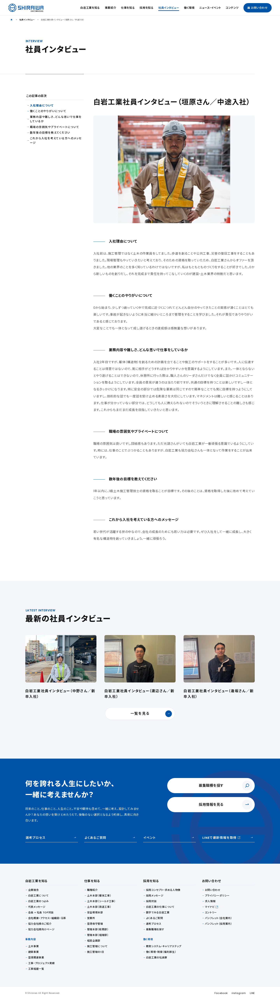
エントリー (211, 912)
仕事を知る (128, 8)
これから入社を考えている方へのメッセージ (56, 140)
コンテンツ (232, 8)
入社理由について (42, 105)
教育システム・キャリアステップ (163, 946)
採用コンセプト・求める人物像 (163, 890)
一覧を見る (151, 713)
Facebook (221, 993)
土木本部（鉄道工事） (99, 907)
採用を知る (147, 8)
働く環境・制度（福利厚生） (161, 952)
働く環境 (189, 8)
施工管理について (97, 946)
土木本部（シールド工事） (101, 901)
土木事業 (33, 946)
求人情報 (210, 901)
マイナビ (210, 907)
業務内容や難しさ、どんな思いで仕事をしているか (56, 119)
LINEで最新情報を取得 (221, 837)
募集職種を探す (211, 785)
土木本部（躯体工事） (99, 895)
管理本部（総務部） (98, 929)
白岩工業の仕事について (160, 907)
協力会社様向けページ (41, 929)
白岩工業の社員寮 (156, 957)
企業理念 (33, 890)
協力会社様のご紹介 (40, 924)
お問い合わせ (257, 8)
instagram (239, 993)
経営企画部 (93, 941)
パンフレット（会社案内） (218, 918)
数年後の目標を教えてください (50, 133)
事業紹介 (110, 8)
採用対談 (151, 901)
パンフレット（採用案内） (218, 924)
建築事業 (33, 952)
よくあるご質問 (95, 838)
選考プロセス (36, 838)
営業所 (91, 918)
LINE (252, 993)
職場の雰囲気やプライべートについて (54, 127)
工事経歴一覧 (36, 969)
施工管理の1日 (95, 952)
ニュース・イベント (210, 8)
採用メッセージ (155, 895)
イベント (150, 838)
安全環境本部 (95, 912)
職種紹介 (92, 890)
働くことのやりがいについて (48, 111)
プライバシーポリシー (217, 895)
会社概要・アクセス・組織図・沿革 (47, 918)
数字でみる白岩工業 (158, 912)
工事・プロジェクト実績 (41, 963)
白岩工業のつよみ (38, 901)
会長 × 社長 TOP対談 (41, 912)
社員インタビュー (168, 8)
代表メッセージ (37, 907)
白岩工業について (38, 895)
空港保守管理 (95, 924)
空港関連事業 (36, 957)
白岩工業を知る (90, 8)
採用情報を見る (211, 804)
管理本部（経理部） (98, 935)
